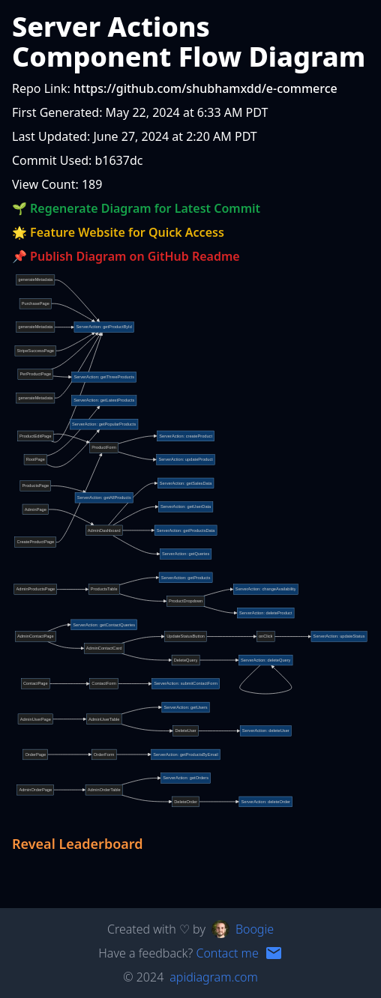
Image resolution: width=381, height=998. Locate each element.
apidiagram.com (213, 977)
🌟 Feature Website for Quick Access (118, 232)
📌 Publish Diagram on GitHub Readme (126, 256)
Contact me (227, 953)
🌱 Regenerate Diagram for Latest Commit (136, 208)
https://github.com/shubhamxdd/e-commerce (206, 88)
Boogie (255, 929)
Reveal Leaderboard (77, 844)
